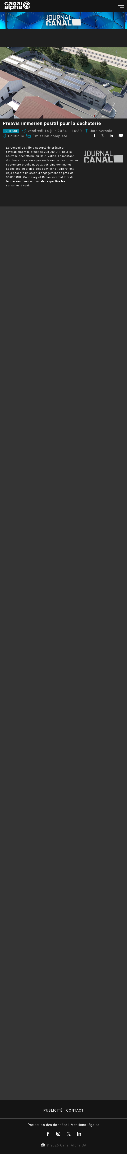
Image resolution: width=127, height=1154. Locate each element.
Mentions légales (85, 1125)
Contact (75, 1110)
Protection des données (47, 1125)
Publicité (53, 1110)
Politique (11, 131)
